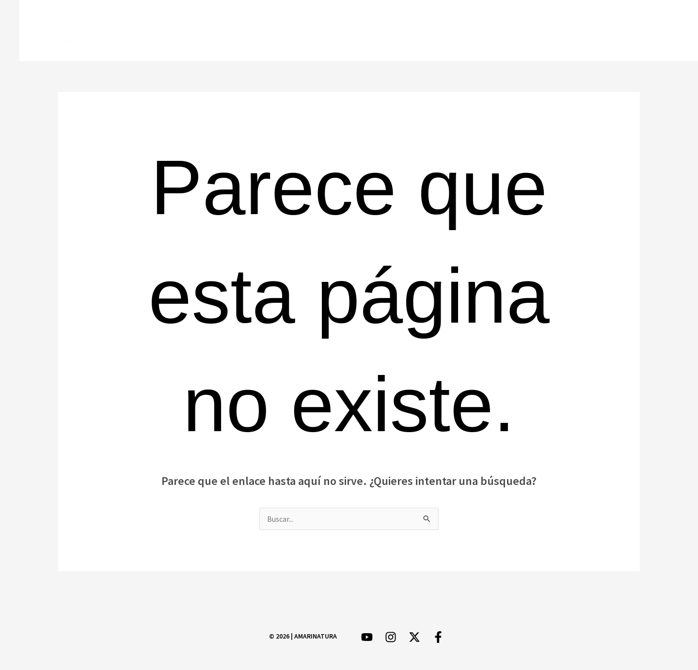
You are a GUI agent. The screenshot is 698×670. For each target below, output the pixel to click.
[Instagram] (614, 31)
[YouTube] (643, 31)
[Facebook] (558, 31)
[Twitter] (586, 31)
